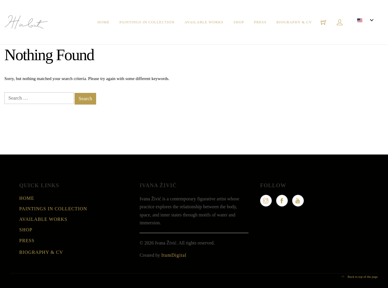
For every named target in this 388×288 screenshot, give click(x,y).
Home (103, 22)
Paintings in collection (146, 22)
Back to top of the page (359, 276)
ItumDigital (173, 255)
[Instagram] (266, 201)
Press (260, 22)
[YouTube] (298, 201)
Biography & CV (294, 22)
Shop (238, 22)
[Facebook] (282, 201)
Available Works (203, 22)
